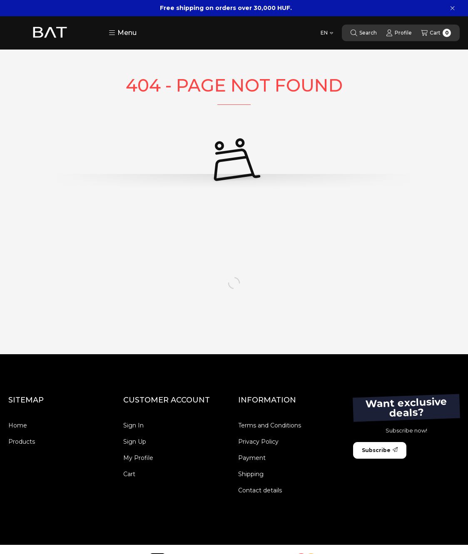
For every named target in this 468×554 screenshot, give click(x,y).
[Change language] (327, 33)
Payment (252, 458)
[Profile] (399, 33)
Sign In (133, 425)
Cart (129, 474)
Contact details (260, 490)
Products (21, 441)
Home (17, 425)
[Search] (363, 33)
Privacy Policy (258, 441)
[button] (122, 33)
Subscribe (380, 450)
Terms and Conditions (269, 425)
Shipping (251, 474)
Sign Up (134, 441)
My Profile (138, 458)
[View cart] (436, 33)
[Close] (452, 8)
